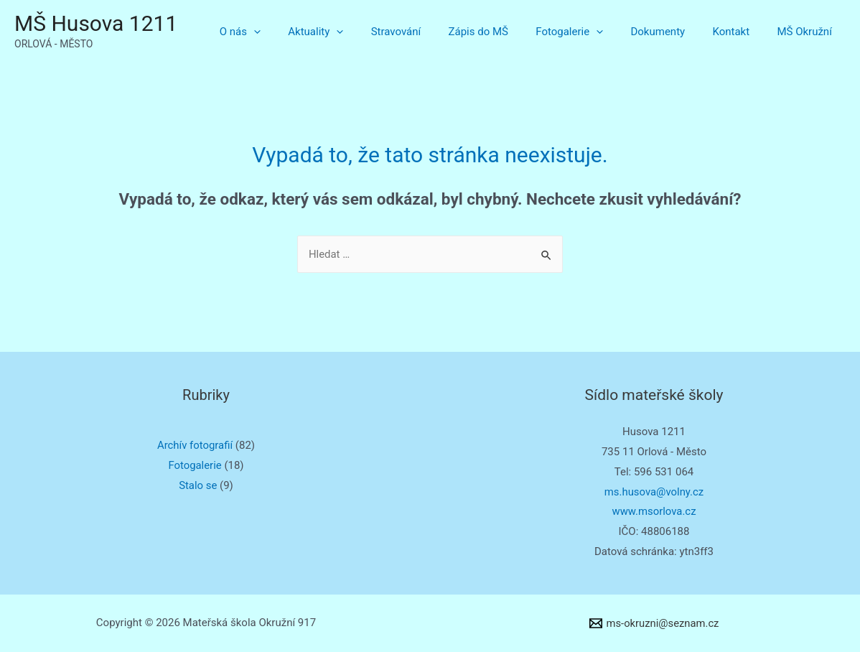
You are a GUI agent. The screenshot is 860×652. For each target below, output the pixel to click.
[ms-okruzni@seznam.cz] (654, 623)
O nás (284, 31)
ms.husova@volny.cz (654, 491)
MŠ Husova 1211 (95, 23)
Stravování (428, 31)
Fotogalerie (590, 31)
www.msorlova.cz (654, 511)
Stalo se (198, 485)
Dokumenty (672, 31)
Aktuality (354, 31)
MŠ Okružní (807, 31)
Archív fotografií (195, 445)
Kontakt (740, 31)
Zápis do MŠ (505, 31)
